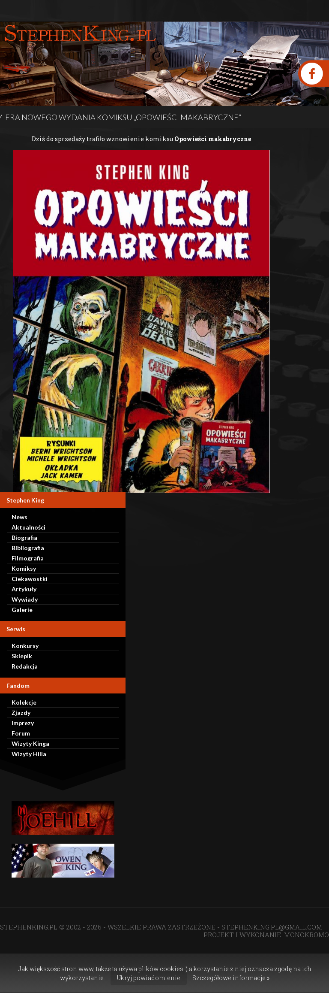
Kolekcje (24, 702)
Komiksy (24, 568)
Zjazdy (21, 712)
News (19, 517)
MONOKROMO (306, 934)
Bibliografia (28, 547)
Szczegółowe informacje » (230, 978)
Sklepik (22, 656)
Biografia (24, 537)
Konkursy (25, 645)
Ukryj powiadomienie (148, 978)
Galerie (22, 609)
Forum (21, 733)
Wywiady (25, 599)
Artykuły (24, 589)
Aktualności (28, 527)
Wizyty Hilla (29, 753)
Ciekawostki (30, 578)
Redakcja (25, 666)
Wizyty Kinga (30, 743)
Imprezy (23, 723)
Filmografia (28, 558)
